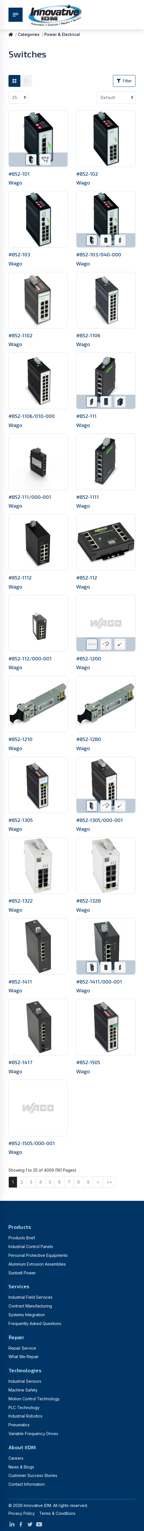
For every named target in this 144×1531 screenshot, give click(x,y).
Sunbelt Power (22, 1272)
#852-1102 (20, 335)
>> (109, 1182)
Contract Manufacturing (30, 1306)
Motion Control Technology (34, 1398)
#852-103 (19, 254)
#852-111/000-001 (29, 497)
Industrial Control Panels (30, 1246)
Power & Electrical (62, 34)
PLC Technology (24, 1407)
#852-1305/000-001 (99, 820)
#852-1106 (88, 335)
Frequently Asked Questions (34, 1323)
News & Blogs (21, 1467)
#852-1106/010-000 (31, 416)
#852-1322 (20, 900)
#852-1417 (20, 1062)
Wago (15, 182)
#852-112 (86, 577)
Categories (29, 34)
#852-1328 (88, 900)
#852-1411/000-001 (99, 981)
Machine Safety (23, 1390)
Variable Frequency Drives (33, 1433)
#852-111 (86, 416)
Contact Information (26, 1484)
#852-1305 (20, 820)
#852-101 (19, 174)
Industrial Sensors (24, 1381)
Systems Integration (26, 1314)
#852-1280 (88, 739)
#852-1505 (88, 1062)
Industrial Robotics (25, 1416)
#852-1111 (87, 497)
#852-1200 (88, 658)
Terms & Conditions (57, 1513)
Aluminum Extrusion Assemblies (37, 1264)
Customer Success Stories (32, 1475)
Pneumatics (19, 1424)
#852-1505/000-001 (31, 1143)
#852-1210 (20, 739)
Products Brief (21, 1237)
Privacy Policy (21, 1513)
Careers (15, 1458)
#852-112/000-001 (30, 658)
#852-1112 (20, 577)
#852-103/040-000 (98, 254)
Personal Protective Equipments (38, 1255)
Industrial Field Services (30, 1297)
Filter (124, 80)
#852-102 (87, 174)
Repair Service (22, 1348)
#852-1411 (20, 981)
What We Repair (23, 1356)
